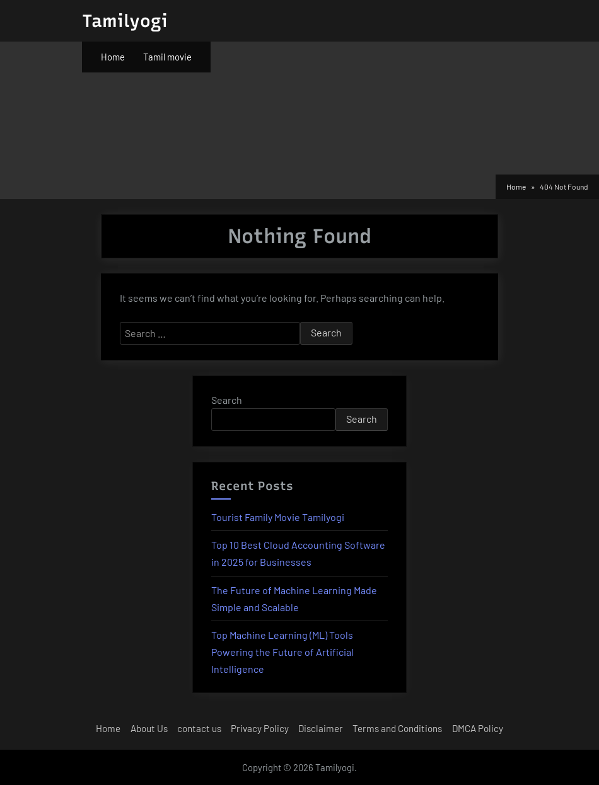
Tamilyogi (125, 21)
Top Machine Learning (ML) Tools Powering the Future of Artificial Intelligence (282, 652)
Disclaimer (320, 728)
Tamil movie (167, 56)
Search (226, 400)
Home (113, 56)
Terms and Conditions (397, 728)
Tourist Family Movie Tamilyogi (277, 517)
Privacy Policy (260, 728)
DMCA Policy (477, 728)
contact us (199, 728)
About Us (149, 728)
